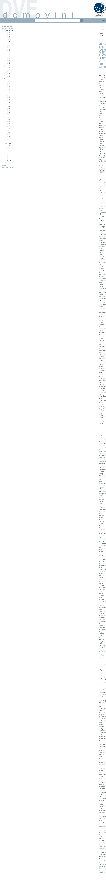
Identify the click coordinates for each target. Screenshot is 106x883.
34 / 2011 (7, 96)
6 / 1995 (6, 154)
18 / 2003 (7, 130)
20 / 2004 (7, 126)
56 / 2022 (7, 48)
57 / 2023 (7, 46)
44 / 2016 (7, 74)
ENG (103, 20)
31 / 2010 (7, 102)
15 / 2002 (7, 137)
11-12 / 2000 (8, 143)
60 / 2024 (7, 39)
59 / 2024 (7, 41)
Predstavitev (7, 26)
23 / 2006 (7, 120)
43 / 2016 (7, 76)
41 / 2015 (7, 80)
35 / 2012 (7, 93)
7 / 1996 (6, 152)
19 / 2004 (7, 128)
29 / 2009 (7, 106)
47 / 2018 (7, 67)
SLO (98, 20)
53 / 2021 (7, 54)
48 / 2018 (7, 65)
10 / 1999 (7, 146)
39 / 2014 (7, 85)
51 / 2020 (7, 59)
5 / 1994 (6, 156)
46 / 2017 (7, 70)
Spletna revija (7, 30)
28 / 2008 (7, 109)
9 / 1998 (6, 148)
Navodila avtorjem (9, 28)
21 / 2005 (7, 124)
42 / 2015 (7, 78)
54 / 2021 (7, 52)
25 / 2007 (7, 115)
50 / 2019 (7, 61)
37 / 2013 (7, 89)
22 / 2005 (7, 122)
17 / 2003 (7, 133)
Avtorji (5, 165)
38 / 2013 (7, 87)
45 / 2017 (7, 72)
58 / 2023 (7, 43)
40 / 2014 (7, 83)
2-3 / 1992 (7, 161)
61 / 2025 (7, 37)
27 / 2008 (7, 111)
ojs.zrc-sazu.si (7, 167)
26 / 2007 (7, 113)
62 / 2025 (7, 35)
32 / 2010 (7, 100)
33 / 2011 (7, 98)
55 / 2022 (7, 50)
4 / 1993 (6, 159)
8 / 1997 (6, 150)
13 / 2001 (7, 141)
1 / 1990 (6, 163)
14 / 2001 (7, 139)
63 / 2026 (7, 33)
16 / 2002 (7, 135)
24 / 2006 (7, 117)
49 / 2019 (7, 63)
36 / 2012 (7, 91)
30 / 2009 (7, 104)
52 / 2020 (7, 56)
